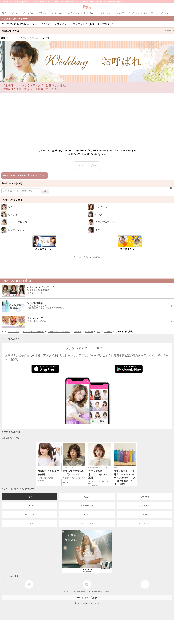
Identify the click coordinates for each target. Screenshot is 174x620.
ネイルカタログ (144, 506)
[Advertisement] (87, 123)
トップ (29, 497)
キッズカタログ (87, 506)
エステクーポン (144, 523)
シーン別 (34, 38)
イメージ (23, 38)
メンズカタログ (30, 506)
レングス (11, 38)
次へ (93, 165)
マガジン (87, 497)
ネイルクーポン (87, 523)
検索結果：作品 (87, 30)
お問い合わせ (105, 591)
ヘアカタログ (144, 497)
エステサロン (144, 514)
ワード (46, 38)
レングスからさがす (12, 199)
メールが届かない (92, 591)
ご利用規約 (79, 591)
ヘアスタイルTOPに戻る (87, 256)
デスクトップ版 (87, 597)
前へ (81, 165)
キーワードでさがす (12, 183)
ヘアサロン (29, 514)
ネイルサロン (87, 514)
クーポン (29, 523)
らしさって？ (69, 591)
